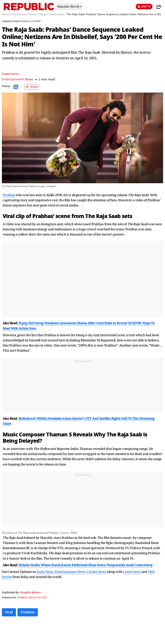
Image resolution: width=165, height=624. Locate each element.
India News (45, 571)
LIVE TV (144, 7)
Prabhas (9, 195)
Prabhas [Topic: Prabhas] (28, 612)
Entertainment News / (24, 14)
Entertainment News (17, 79)
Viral (8, 216)
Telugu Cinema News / (52, 14)
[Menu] (156, 6)
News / (6, 14)
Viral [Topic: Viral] (9, 612)
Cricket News (96, 571)
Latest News (132, 571)
